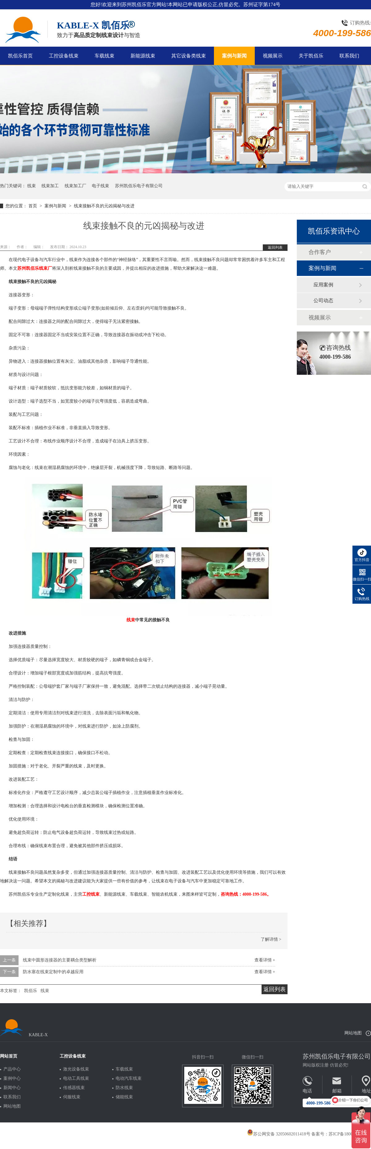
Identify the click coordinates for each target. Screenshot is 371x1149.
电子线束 (100, 186)
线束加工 (50, 186)
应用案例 (323, 284)
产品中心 (12, 1069)
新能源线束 (142, 55)
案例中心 (12, 1078)
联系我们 (349, 55)
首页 (33, 206)
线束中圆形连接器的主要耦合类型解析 (59, 960)
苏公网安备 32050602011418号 (278, 1134)
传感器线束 (74, 1088)
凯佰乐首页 (20, 55)
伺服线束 (71, 1097)
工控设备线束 (64, 55)
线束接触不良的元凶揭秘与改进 (104, 206)
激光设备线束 (76, 1069)
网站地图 (353, 1033)
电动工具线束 (76, 1078)
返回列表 (275, 247)
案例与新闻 (234, 55)
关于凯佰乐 (311, 55)
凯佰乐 (30, 990)
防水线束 (124, 1088)
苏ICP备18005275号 (347, 1134)
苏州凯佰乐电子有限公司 (139, 186)
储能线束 (124, 1097)
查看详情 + (264, 960)
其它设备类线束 (188, 55)
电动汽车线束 (129, 1078)
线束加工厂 (75, 186)
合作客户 (320, 252)
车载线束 (104, 55)
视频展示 (273, 55)
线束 (31, 186)
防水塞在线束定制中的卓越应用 (53, 971)
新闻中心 (12, 1088)
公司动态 (323, 300)
